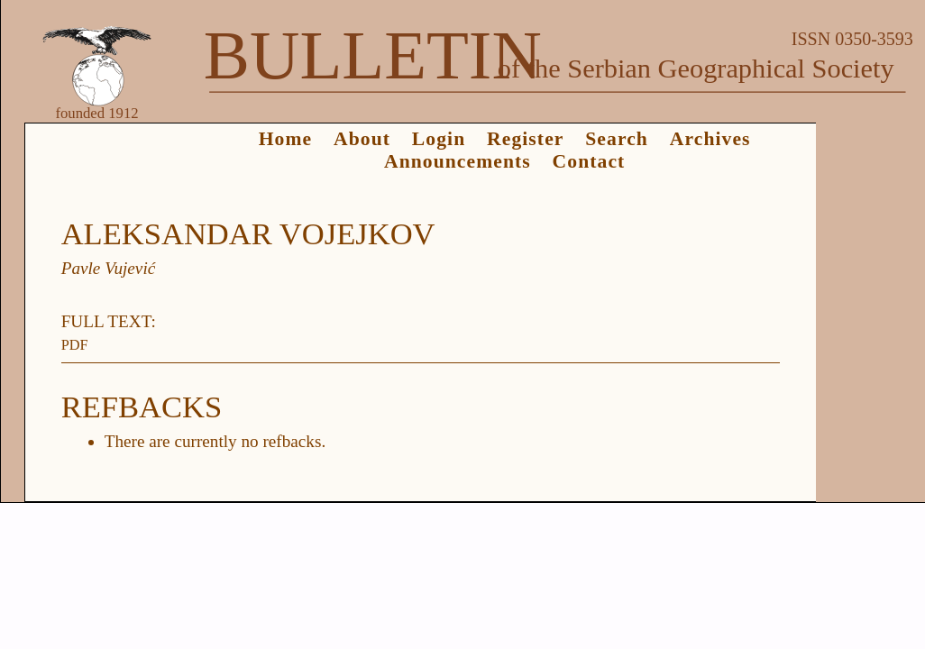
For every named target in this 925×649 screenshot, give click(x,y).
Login (438, 139)
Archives (710, 139)
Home (286, 139)
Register (525, 139)
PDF (74, 344)
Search (616, 139)
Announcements (457, 161)
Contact (589, 161)
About (362, 139)
